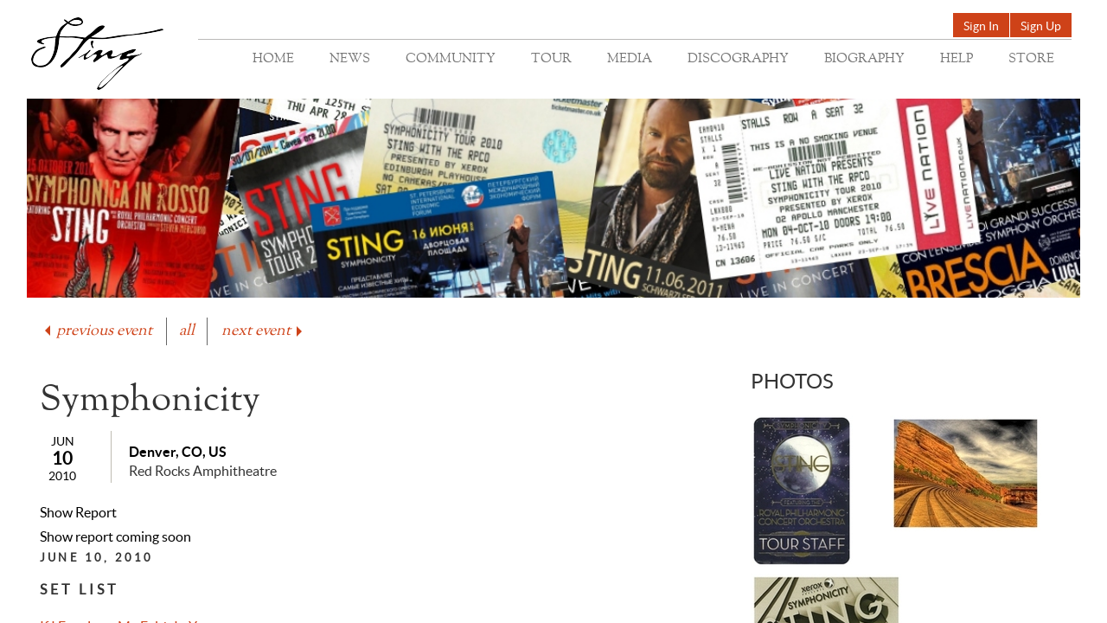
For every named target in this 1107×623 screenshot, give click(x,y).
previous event (97, 331)
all (187, 331)
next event (263, 331)
